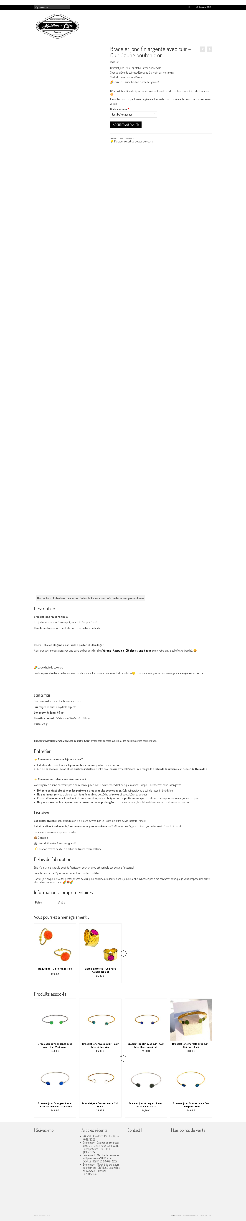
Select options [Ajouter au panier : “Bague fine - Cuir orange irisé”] (55, 979)
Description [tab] (44, 598)
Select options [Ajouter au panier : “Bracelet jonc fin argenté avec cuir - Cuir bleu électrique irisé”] (55, 1115)
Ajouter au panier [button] (100, 980)
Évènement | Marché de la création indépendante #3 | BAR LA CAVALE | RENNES (101, 1158)
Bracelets (121, 138)
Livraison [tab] (72, 598)
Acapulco (118, 650)
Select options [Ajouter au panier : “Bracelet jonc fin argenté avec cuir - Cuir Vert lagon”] (55, 1055)
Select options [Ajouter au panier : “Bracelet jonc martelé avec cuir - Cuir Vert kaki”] (191, 1055)
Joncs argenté (129, 138)
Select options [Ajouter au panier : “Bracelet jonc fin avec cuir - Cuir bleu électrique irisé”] (146, 1055)
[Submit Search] (36, 7)
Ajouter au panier (126, 125)
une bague (145, 650)
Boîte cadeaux (119, 109)
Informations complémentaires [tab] (125, 598)
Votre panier (203, 7)
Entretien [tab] (59, 598)
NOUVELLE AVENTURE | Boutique (101, 1136)
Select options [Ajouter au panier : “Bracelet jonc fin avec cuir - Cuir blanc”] (100, 1115)
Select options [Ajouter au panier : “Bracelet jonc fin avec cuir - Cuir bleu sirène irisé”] (100, 1055)
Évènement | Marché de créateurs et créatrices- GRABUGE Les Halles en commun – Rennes (101, 1167)
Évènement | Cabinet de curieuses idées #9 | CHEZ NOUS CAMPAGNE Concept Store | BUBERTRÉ (101, 1146)
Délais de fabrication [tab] (92, 598)
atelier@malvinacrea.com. (191, 673)
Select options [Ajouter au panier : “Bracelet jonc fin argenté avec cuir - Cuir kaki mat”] (146, 1115)
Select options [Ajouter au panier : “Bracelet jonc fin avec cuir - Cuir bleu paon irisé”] (191, 1115)
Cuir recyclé (40, 707)
